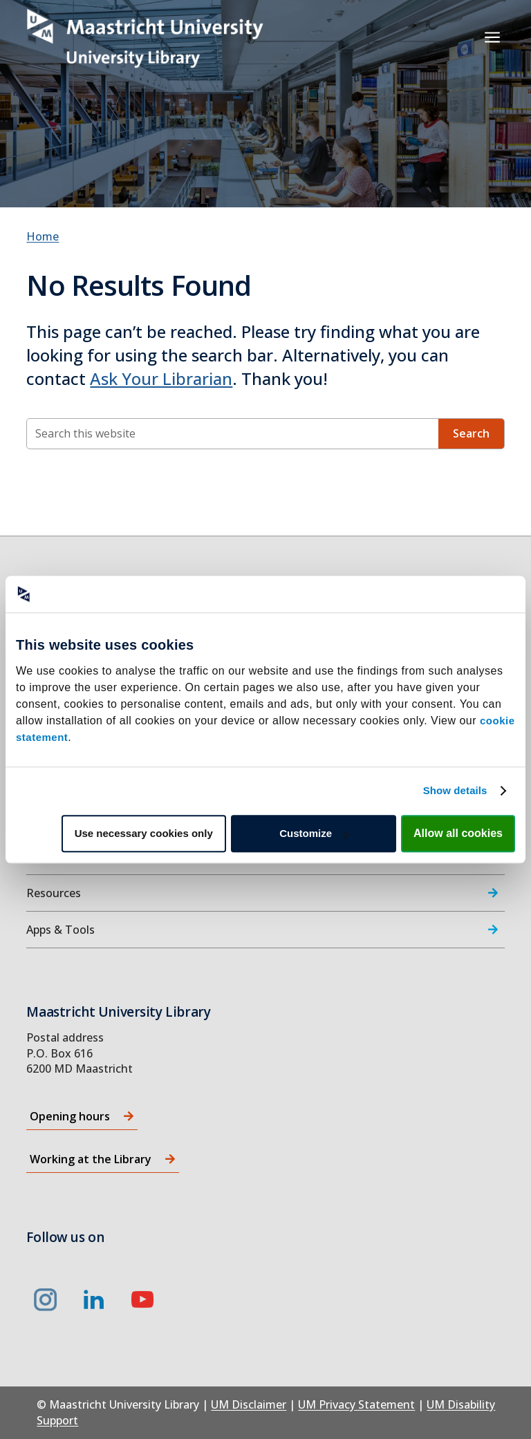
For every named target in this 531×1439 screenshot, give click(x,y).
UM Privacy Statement (356, 1404)
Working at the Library (90, 1159)
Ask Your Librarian (161, 378)
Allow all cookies (458, 833)
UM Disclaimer (248, 1404)
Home (42, 236)
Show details (455, 790)
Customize (313, 833)
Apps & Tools (60, 929)
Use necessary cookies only (144, 833)
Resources (53, 893)
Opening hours (70, 1116)
